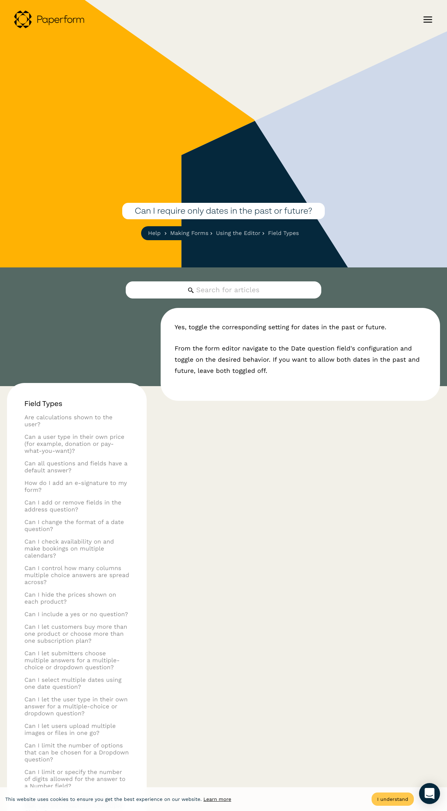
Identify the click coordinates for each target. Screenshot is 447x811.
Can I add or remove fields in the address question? (73, 521)
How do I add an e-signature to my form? (75, 502)
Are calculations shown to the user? (68, 436)
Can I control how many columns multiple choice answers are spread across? (76, 590)
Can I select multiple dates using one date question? (73, 699)
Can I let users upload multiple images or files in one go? (70, 745)
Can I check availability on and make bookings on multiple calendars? (69, 563)
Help (154, 233)
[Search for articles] (223, 289)
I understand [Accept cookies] (392, 799)
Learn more (217, 799)
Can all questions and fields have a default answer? (75, 482)
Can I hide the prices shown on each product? (70, 613)
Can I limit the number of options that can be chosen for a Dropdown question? (76, 767)
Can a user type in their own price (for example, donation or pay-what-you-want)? (74, 459)
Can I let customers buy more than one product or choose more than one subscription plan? (75, 649)
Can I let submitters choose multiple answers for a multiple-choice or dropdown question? (72, 675)
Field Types (282, 233)
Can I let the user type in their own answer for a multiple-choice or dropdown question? (76, 721)
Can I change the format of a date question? (74, 541)
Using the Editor (237, 233)
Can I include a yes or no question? (76, 629)
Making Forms (188, 233)
